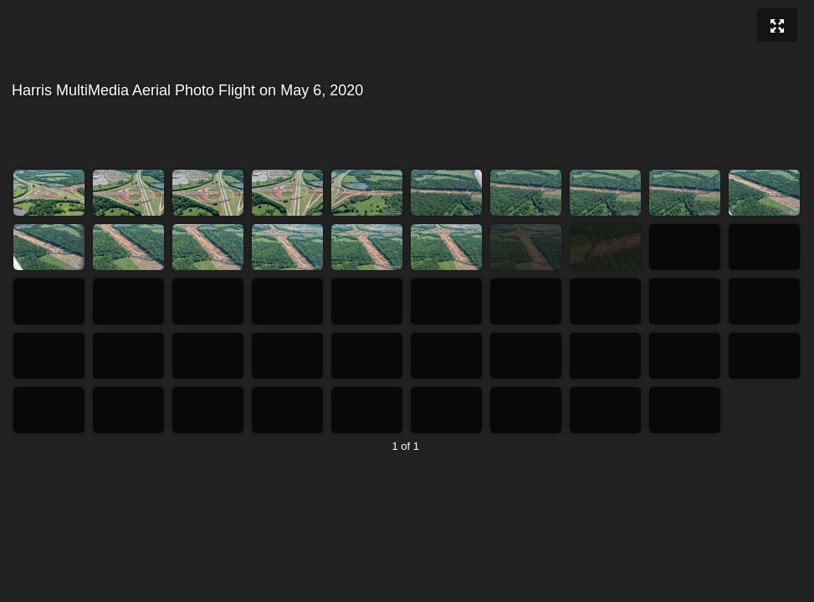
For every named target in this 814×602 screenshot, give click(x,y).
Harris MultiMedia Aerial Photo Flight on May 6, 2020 (405, 90)
